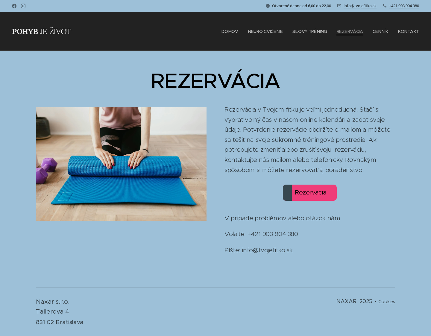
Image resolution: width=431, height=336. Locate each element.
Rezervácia (304, 193)
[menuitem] (232, 31)
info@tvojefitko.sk (360, 5)
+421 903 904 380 (404, 5)
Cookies (386, 301)
